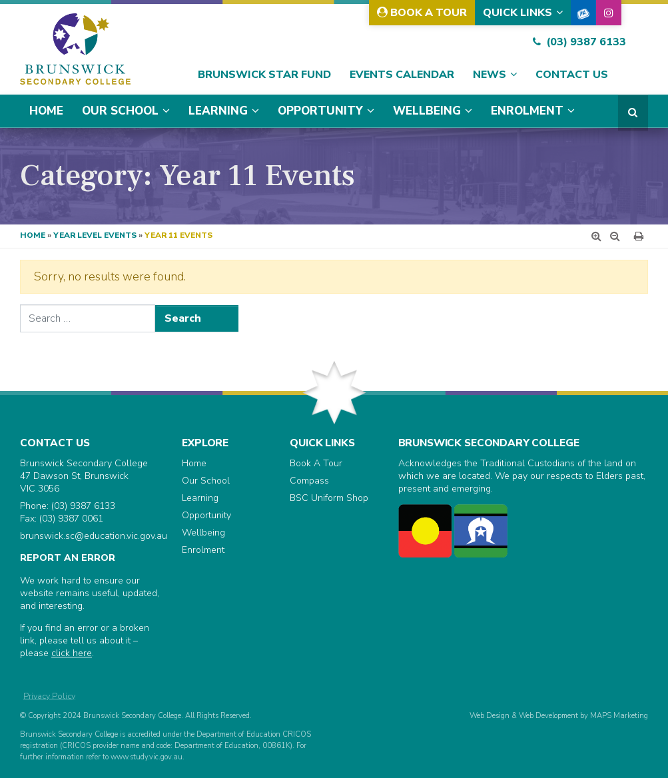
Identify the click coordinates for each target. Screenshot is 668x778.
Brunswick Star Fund (264, 74)
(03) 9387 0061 (71, 518)
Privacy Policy (49, 695)
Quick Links (517, 12)
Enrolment (527, 111)
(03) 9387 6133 (580, 42)
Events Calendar (402, 74)
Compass (309, 480)
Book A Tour (422, 12)
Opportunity (320, 111)
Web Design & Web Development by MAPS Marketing (559, 716)
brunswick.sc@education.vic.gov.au (93, 536)
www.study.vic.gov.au (146, 757)
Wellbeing (427, 111)
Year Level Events (95, 235)
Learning (218, 111)
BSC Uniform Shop (329, 498)
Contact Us (571, 74)
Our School (120, 111)
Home (46, 111)
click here (71, 653)
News (489, 74)
